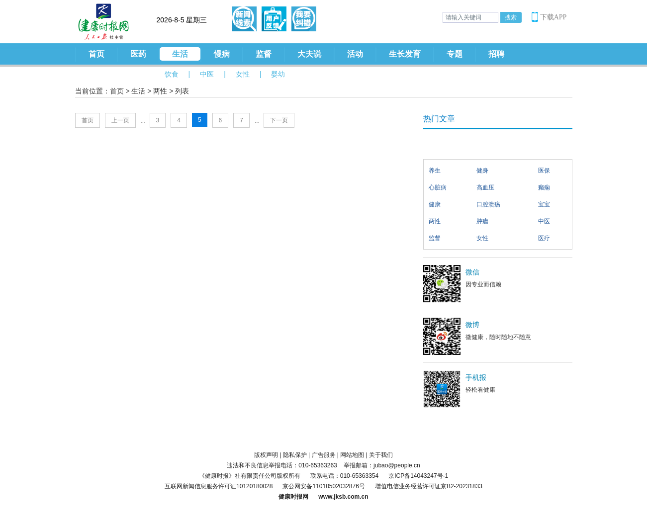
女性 (243, 74)
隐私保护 (295, 454)
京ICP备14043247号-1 (418, 475)
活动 (355, 54)
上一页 (120, 120)
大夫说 (309, 54)
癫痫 (544, 187)
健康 (435, 204)
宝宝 (544, 204)
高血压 (485, 187)
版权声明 (266, 454)
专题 (454, 54)
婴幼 (278, 74)
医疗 (544, 238)
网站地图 (352, 454)
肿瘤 (482, 221)
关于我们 (381, 454)
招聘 (496, 54)
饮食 (172, 74)
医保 (544, 170)
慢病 (222, 54)
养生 (435, 170)
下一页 (279, 120)
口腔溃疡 (488, 204)
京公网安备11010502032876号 (323, 486)
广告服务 (324, 454)
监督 (264, 54)
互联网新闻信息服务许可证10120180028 (219, 486)
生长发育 (405, 54)
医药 (138, 54)
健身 (482, 170)
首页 (96, 54)
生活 (180, 54)
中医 (207, 74)
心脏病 (438, 187)
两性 (160, 91)
